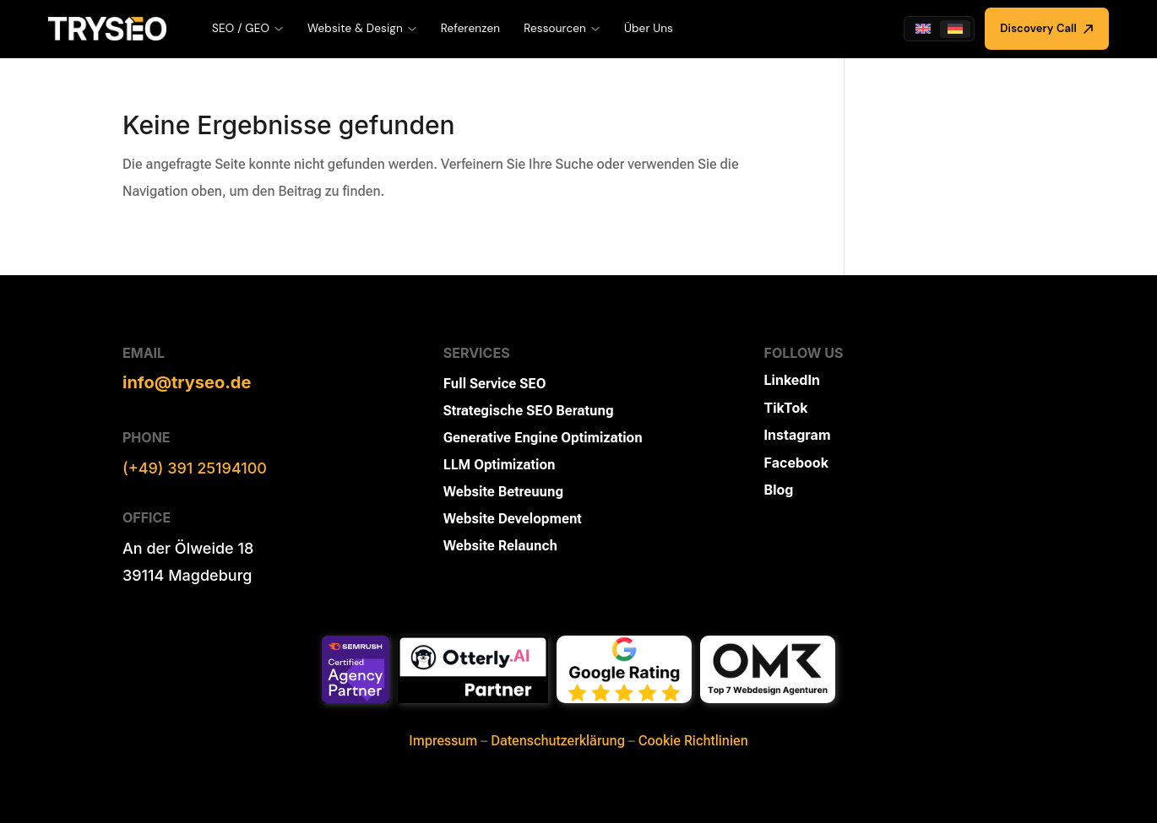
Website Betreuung (503, 492)
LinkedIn (792, 379)
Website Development (512, 519)
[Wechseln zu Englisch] (923, 29)
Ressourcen (562, 28)
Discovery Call (1047, 28)
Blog (779, 489)
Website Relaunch (500, 546)
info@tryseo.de (186, 382)
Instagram (797, 434)
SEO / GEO (248, 28)
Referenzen (470, 28)
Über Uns (648, 28)
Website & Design (362, 28)
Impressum (443, 741)
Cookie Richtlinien (693, 741)
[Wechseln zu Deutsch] (955, 29)
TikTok (786, 407)
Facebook (796, 462)
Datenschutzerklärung (558, 741)
